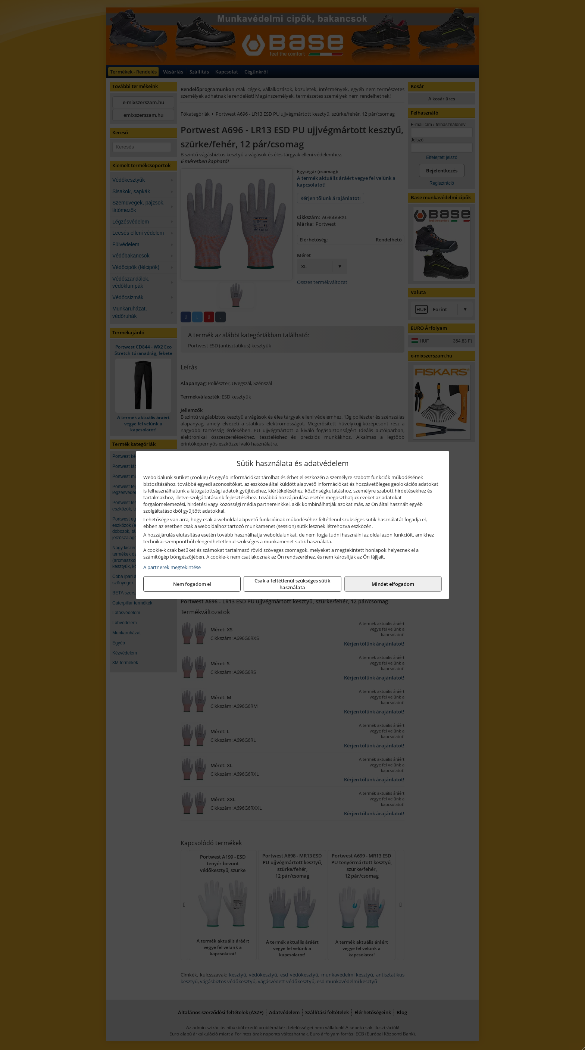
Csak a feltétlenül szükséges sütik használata (292, 584)
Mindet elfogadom (393, 584)
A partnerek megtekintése (172, 567)
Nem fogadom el (192, 584)
